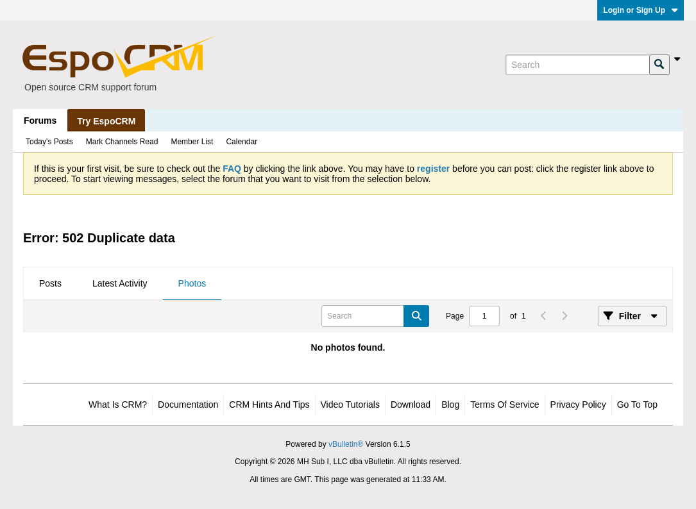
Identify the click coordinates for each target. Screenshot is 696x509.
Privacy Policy (578, 404)
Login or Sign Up (640, 10)
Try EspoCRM (106, 121)
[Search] (577, 64)
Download (410, 404)
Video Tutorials (350, 404)
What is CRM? (118, 404)
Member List (192, 141)
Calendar (241, 141)
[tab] (50, 284)
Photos (192, 283)
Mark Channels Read (122, 141)
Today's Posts (49, 141)
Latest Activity (120, 283)
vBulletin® (345, 444)
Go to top (637, 404)
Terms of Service (504, 404)
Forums (40, 120)
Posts (50, 283)
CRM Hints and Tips (269, 404)
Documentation (188, 404)
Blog (450, 404)
